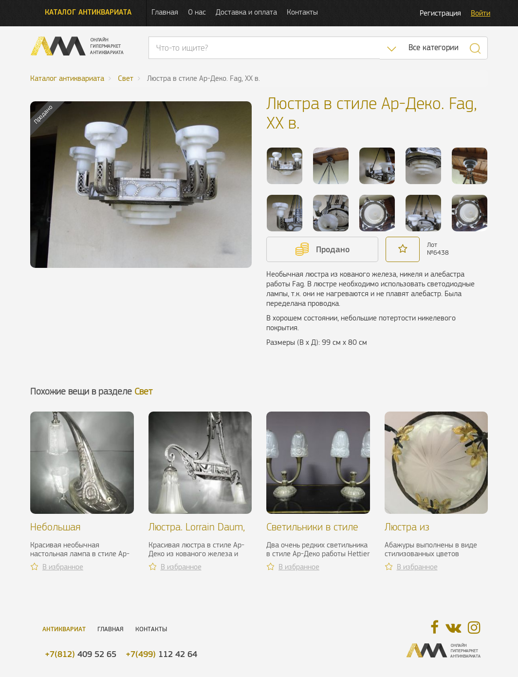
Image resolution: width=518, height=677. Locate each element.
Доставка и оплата (246, 12)
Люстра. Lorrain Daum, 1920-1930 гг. (196, 532)
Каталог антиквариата (88, 12)
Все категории (433, 47)
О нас (197, 12)
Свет (143, 391)
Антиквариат (64, 629)
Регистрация (440, 13)
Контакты (302, 12)
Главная (164, 12)
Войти (480, 13)
